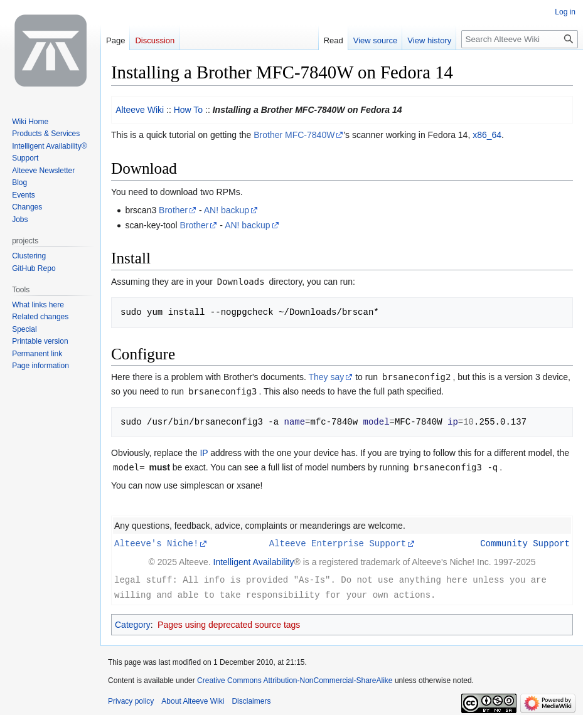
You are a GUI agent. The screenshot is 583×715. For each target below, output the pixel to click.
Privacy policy (131, 699)
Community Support (525, 543)
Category (133, 623)
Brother (173, 210)
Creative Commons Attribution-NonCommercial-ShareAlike (294, 678)
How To (188, 110)
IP (204, 453)
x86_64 (487, 135)
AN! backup (226, 210)
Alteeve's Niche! (156, 543)
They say (326, 377)
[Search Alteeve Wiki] (519, 39)
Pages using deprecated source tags (229, 623)
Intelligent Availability (253, 561)
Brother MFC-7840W (294, 135)
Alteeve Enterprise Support (337, 543)
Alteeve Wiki (139, 110)
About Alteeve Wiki (192, 699)
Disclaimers (251, 699)
